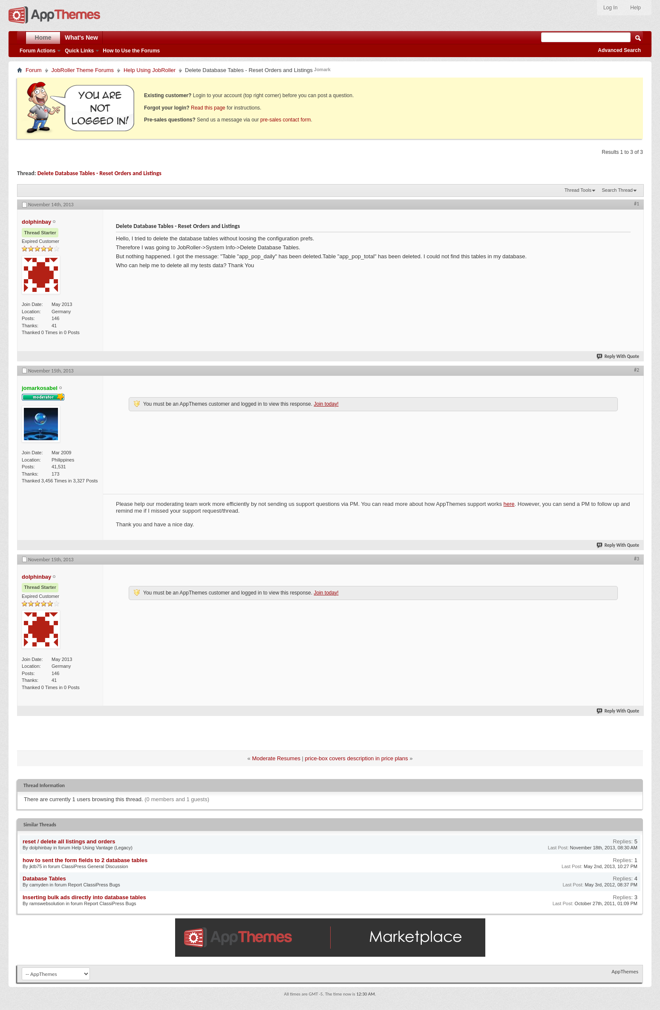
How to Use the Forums (131, 51)
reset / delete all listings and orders (69, 841)
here (509, 504)
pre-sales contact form (285, 120)
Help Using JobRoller (150, 70)
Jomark (322, 69)
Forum (34, 70)
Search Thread (617, 190)
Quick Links (79, 51)
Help (635, 8)
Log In (610, 8)
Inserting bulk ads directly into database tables (84, 897)
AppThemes (624, 971)
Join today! (326, 404)
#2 (636, 370)
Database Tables (44, 878)
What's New (81, 37)
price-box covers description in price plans (356, 758)
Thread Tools (578, 190)
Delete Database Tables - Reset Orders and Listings (99, 173)
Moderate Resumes (276, 758)
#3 (636, 559)
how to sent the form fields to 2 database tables (85, 860)
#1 (636, 204)
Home (43, 37)
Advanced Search (619, 50)
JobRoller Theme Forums (83, 70)
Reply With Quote (618, 356)
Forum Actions (37, 51)
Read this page (208, 108)
